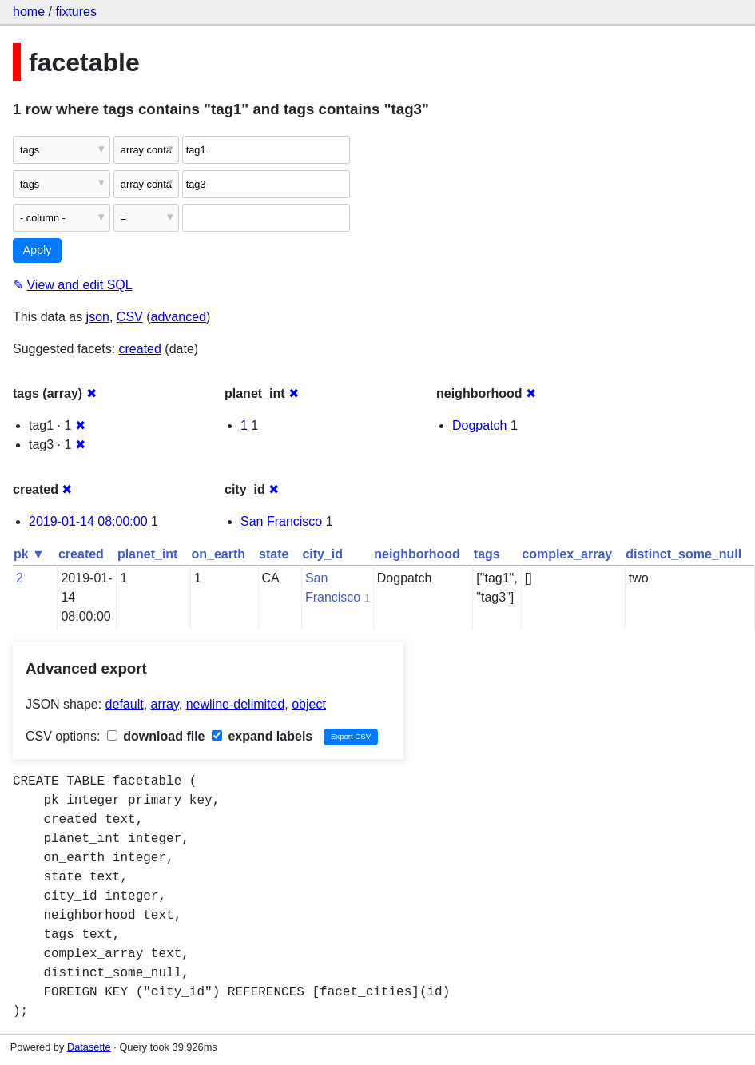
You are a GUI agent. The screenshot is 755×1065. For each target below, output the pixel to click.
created (140, 349)
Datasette (89, 1047)
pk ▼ (29, 554)
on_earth (218, 554)
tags (487, 554)
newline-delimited (235, 704)
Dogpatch (479, 425)
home (29, 11)
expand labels (262, 736)
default (124, 704)
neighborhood (417, 554)
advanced (178, 317)
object (309, 704)
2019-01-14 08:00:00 (88, 521)
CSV (130, 317)
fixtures (76, 11)
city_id (322, 554)
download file (156, 736)
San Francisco (281, 521)
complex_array (567, 554)
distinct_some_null (683, 554)
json (97, 317)
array (165, 704)
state (273, 554)
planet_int (147, 554)
